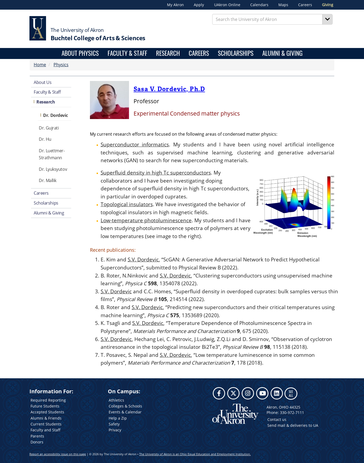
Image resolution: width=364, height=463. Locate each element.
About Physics (80, 53)
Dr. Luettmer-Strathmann (52, 154)
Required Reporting (48, 400)
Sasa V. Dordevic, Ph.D (169, 89)
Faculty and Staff (45, 429)
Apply (199, 4)
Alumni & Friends (46, 418)
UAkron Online (227, 4)
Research (168, 53)
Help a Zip (118, 418)
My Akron (175, 4)
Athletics (116, 400)
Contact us (276, 419)
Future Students (45, 406)
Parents (37, 436)
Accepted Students (47, 411)
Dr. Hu (45, 139)
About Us (42, 82)
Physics (61, 65)
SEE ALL (291, 393)
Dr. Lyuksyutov (53, 169)
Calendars (259, 4)
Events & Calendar (125, 411)
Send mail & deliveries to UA (292, 425)
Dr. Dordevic (55, 115)
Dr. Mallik (47, 180)
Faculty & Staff (127, 53)
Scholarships (235, 53)
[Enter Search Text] (267, 19)
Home (40, 65)
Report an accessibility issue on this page (57, 454)
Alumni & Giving (282, 53)
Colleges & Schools (125, 406)
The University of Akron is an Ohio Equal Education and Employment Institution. (195, 454)
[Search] (328, 19)
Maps (283, 4)
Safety (114, 424)
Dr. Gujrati (49, 128)
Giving (327, 4)
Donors (37, 442)
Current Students (46, 424)
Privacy (115, 429)
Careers (305, 4)
